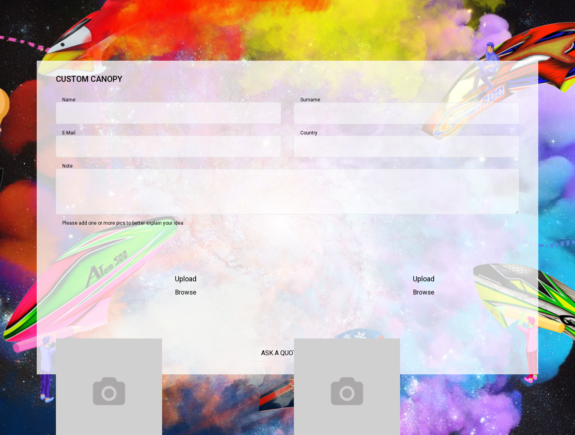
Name (68, 99)
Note (67, 166)
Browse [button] (185, 292)
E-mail (68, 132)
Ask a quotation (287, 353)
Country (308, 132)
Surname (310, 99)
